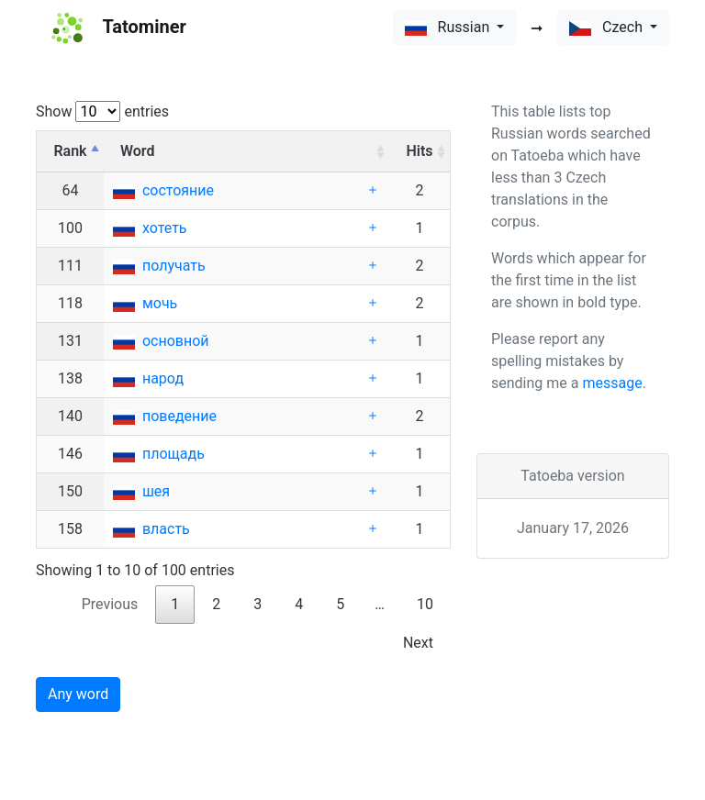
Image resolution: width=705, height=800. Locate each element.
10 (425, 604)
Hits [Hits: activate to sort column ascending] (419, 151)
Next (418, 642)
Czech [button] (607, 27)
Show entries (102, 111)
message (612, 383)
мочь (159, 303)
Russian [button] (449, 27)
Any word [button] (78, 694)
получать (174, 265)
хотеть (164, 228)
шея (156, 491)
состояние (178, 190)
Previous (110, 604)
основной (175, 341)
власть (166, 529)
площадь (173, 453)
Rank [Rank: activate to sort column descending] (69, 151)
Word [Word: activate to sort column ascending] (137, 151)
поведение (179, 416)
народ (163, 378)
